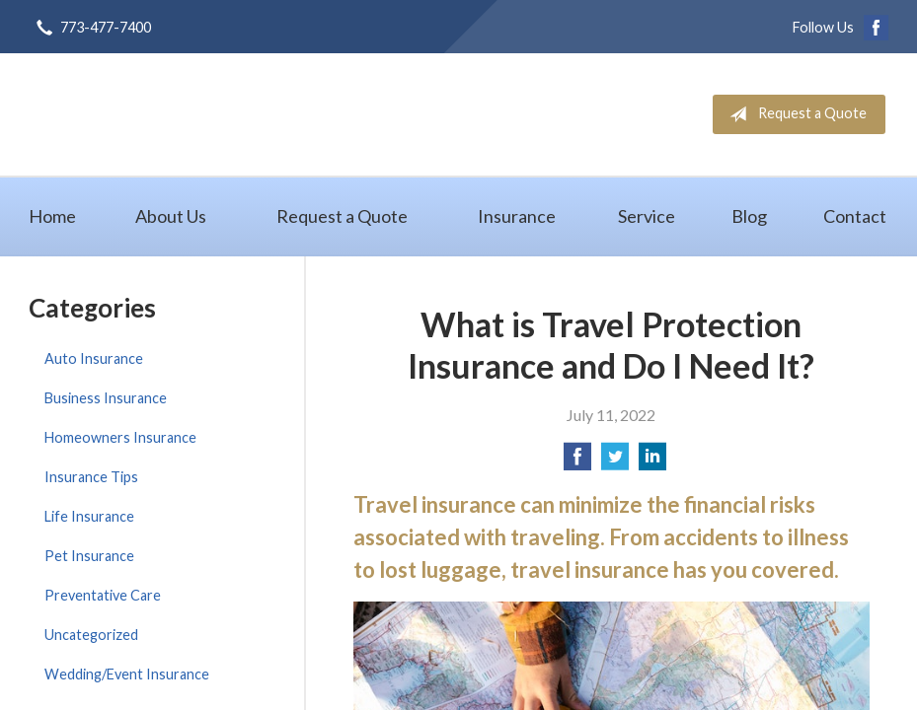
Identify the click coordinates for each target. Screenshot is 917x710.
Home (52, 216)
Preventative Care (102, 595)
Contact (854, 216)
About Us (170, 216)
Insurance (517, 216)
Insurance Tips (91, 476)
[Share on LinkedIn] (652, 462)
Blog (749, 216)
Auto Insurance (93, 358)
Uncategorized (91, 634)
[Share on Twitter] (615, 462)
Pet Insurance (89, 555)
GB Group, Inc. (207, 114)
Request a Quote (794, 114)
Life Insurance (89, 516)
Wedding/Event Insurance (126, 674)
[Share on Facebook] (577, 462)
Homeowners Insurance (120, 437)
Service (646, 216)
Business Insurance (105, 398)
